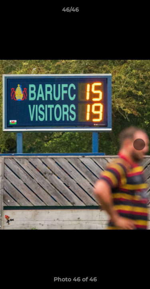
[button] (121, 11)
